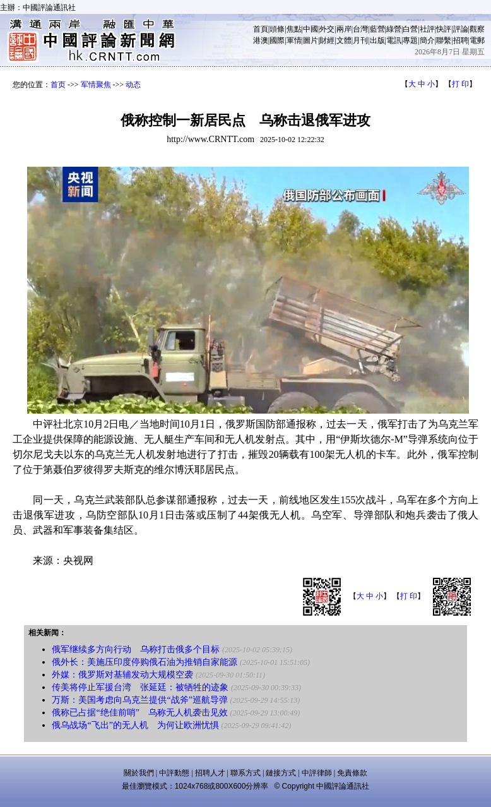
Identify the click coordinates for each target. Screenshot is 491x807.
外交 (326, 29)
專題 (410, 40)
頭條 (277, 29)
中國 (310, 29)
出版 (377, 40)
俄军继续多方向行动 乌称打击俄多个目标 (136, 649)
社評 (427, 29)
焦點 (294, 29)
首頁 (260, 29)
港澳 (260, 40)
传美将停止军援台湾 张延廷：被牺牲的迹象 (140, 687)
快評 (443, 29)
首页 (58, 84)
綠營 (393, 29)
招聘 (460, 40)
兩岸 (344, 29)
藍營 (377, 29)
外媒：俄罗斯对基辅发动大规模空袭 (122, 674)
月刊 (360, 40)
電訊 (393, 40)
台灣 (360, 29)
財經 (326, 40)
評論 (460, 29)
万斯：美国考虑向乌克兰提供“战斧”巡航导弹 (139, 700)
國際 (277, 40)
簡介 (427, 40)
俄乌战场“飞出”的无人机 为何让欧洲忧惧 (135, 725)
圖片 (310, 40)
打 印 (460, 84)
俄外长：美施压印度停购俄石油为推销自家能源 (144, 662)
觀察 (477, 29)
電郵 (477, 40)
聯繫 (443, 40)
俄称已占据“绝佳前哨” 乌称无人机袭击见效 (139, 712)
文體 (344, 40)
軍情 (294, 40)
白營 (410, 29)
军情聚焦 (96, 84)
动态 (133, 84)
